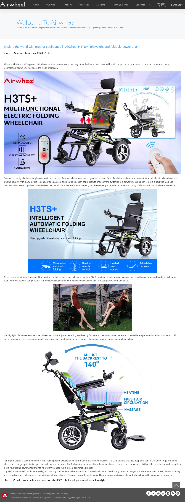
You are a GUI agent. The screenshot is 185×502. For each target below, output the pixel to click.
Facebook (148, 493)
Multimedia (20, 493)
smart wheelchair (44, 335)
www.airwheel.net (23, 497)
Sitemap (46, 493)
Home (36, 4)
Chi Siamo (55, 493)
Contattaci (140, 4)
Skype (173, 493)
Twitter (153, 493)
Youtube (158, 493)
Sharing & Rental (120, 4)
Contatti (63, 493)
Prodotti (68, 4)
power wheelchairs (63, 460)
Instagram (168, 493)
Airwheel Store (163, 493)
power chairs (35, 64)
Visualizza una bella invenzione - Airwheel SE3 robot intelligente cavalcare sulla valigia (59, 480)
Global (177, 493)
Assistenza (84, 4)
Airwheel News (31, 27)
